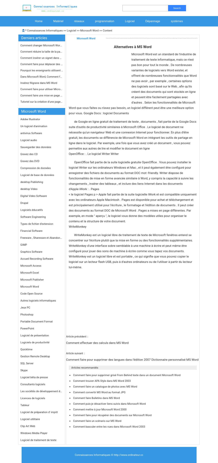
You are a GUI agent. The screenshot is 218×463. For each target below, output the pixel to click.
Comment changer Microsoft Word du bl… (41, 45)
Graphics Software (31, 251)
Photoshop (26, 314)
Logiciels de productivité (34, 342)
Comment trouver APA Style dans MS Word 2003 (102, 381)
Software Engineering (33, 217)
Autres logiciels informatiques (38, 300)
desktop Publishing (31, 182)
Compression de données (35, 168)
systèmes (177, 21)
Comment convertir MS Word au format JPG (99, 392)
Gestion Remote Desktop (35, 356)
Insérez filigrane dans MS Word (39, 83)
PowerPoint (27, 328)
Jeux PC (25, 307)
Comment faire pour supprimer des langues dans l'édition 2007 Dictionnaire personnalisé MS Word (132, 359)
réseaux (79, 21)
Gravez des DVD (29, 161)
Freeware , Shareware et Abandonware (41, 237)
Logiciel (130, 21)
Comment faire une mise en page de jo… (41, 95)
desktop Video (28, 189)
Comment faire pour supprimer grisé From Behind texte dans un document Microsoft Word (127, 375)
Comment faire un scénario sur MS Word (97, 421)
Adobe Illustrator (30, 119)
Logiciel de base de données (37, 175)
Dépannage (152, 21)
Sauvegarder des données (35, 147)
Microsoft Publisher (32, 279)
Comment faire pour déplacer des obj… (41, 64)
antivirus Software (31, 133)
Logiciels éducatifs (31, 210)
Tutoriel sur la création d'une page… (41, 101)
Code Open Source (31, 293)
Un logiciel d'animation (33, 126)
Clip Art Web (27, 426)
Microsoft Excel (29, 272)
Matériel (58, 21)
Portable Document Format (36, 321)
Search (177, 8)
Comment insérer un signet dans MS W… (41, 58)
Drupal (24, 203)
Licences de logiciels (32, 398)
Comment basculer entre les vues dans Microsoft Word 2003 (109, 426)
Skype (23, 370)
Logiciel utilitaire (30, 419)
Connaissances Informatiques (45, 30)
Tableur (24, 405)
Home (39, 21)
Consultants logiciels (32, 384)
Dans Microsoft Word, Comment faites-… (41, 76)
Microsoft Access (30, 265)
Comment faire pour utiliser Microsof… (41, 89)
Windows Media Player (33, 433)
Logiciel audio (28, 140)
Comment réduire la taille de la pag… (41, 51)
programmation (104, 21)
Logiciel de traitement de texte (38, 440)
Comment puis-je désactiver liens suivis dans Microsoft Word (109, 403)
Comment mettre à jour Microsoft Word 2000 (100, 409)
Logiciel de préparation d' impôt (39, 412)
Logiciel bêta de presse (34, 377)
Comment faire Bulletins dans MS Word (97, 398)
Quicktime (26, 349)
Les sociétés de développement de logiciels (41, 391)
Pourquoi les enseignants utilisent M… (41, 70)
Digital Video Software (33, 196)
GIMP (23, 244)
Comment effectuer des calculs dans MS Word (97, 343)
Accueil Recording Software (36, 258)
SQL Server (26, 363)
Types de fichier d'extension (36, 224)
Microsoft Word (89, 30)
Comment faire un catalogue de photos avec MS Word (105, 386)
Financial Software (31, 230)
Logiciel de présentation (34, 335)
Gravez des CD (29, 154)
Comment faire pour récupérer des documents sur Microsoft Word (112, 415)
